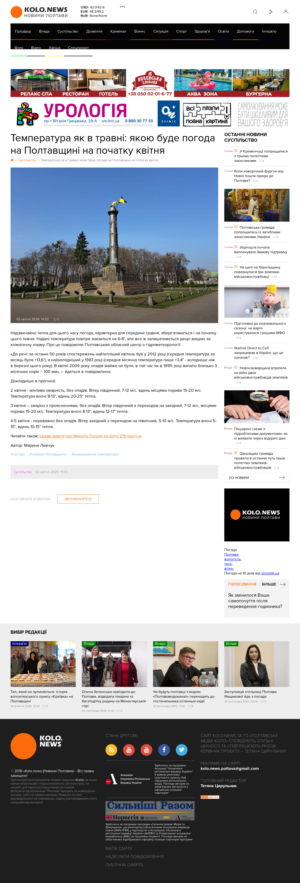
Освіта (223, 31)
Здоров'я (202, 31)
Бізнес (139, 31)
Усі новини (239, 478)
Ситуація (160, 31)
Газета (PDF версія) (47, 61)
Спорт (181, 31)
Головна (23, 31)
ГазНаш (131, 61)
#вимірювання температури (95, 454)
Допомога (245, 31)
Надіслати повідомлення (134, 856)
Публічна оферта (124, 864)
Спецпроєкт (78, 47)
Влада (44, 31)
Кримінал (118, 31)
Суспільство (67, 31)
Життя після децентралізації (168, 61)
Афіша (54, 47)
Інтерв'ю (269, 31)
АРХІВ (20, 61)
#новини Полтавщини (48, 454)
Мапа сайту (118, 848)
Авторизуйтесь (78, 499)
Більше (269, 584)
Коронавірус (208, 61)
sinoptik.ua (270, 573)
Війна (114, 61)
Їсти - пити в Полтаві (87, 61)
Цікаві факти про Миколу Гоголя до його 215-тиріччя (91, 436)
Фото (19, 47)
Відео (36, 47)
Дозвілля (94, 31)
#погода (18, 454)
